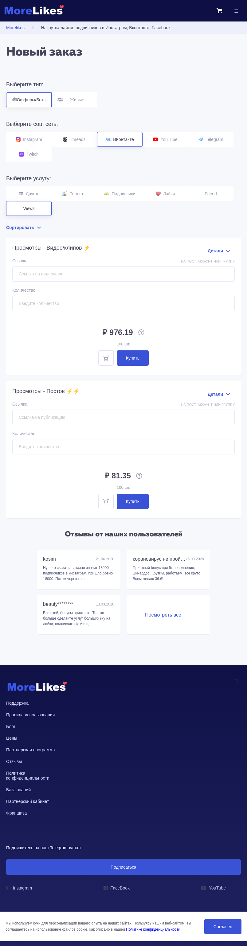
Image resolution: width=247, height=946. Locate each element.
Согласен (223, 926)
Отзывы (14, 761)
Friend (211, 193)
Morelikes (15, 27)
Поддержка (17, 703)
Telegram (210, 139)
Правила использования (30, 714)
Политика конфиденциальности (27, 776)
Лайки (165, 193)
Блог (10, 726)
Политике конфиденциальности (153, 929)
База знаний (18, 789)
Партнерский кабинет (27, 801)
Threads (74, 139)
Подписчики (119, 193)
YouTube (165, 139)
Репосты (74, 193)
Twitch (29, 154)
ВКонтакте (120, 139)
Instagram (29, 139)
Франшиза (16, 813)
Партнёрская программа (30, 749)
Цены (11, 738)
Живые (74, 97)
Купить (132, 358)
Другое (28, 193)
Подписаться (123, 867)
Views (28, 208)
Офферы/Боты (29, 97)
